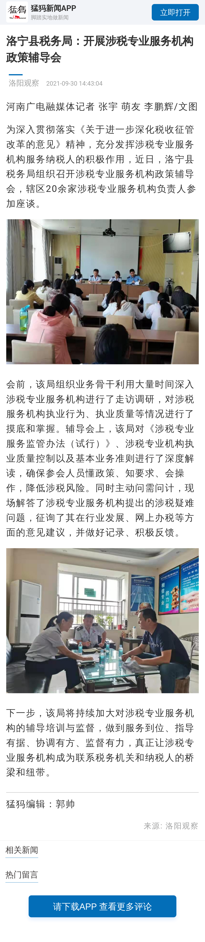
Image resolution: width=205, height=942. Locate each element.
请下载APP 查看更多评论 (102, 906)
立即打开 (175, 12)
